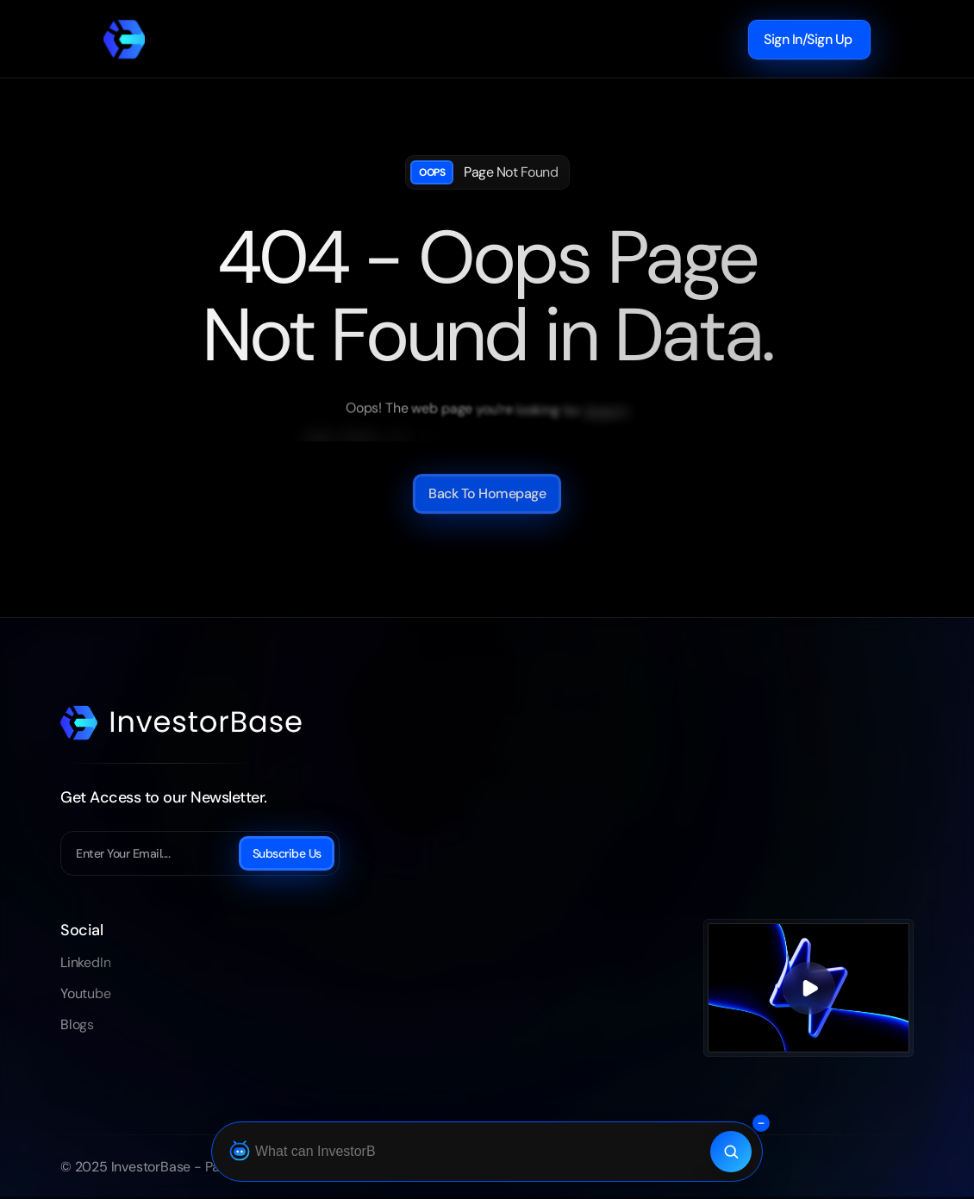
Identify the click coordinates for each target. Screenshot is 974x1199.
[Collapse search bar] (761, 1123)
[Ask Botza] (465, 1152)
